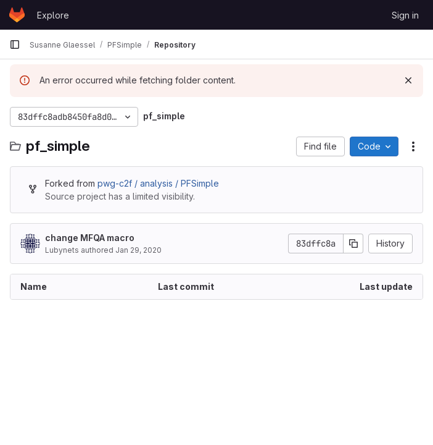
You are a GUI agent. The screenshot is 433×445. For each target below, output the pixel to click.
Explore (53, 15)
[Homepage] (17, 15)
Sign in (405, 15)
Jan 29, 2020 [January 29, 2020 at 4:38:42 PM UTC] (138, 250)
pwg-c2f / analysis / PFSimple (158, 183)
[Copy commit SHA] (353, 243)
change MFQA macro (89, 237)
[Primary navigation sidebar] (15, 44)
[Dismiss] (408, 80)
